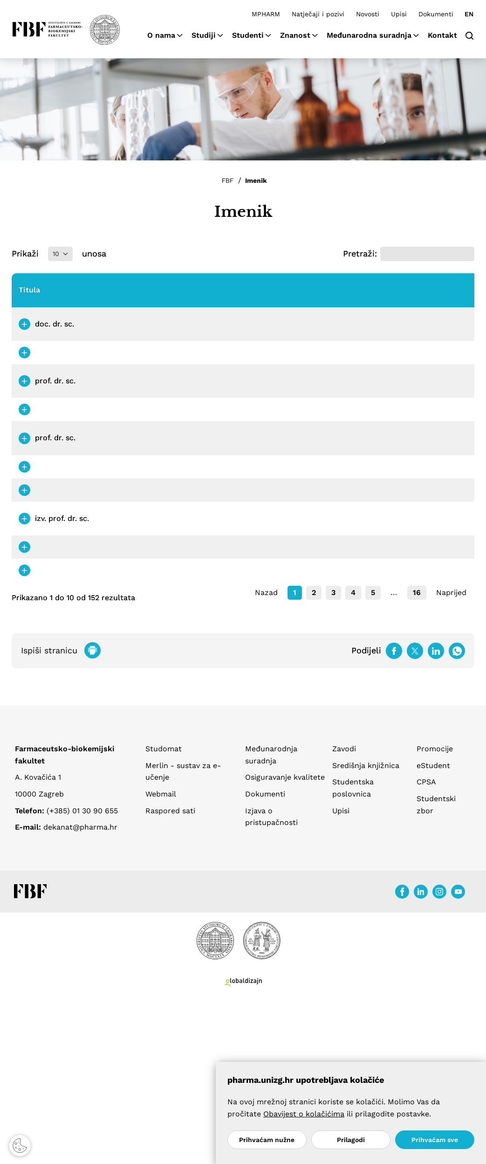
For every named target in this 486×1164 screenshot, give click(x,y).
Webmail (160, 957)
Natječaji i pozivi (318, 14)
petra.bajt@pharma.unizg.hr (288, 473)
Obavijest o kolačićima (303, 1113)
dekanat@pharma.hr (80, 990)
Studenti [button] (248, 35)
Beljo (120, 598)
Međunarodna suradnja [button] (369, 35)
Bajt (118, 473)
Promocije (435, 912)
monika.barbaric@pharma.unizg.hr (300, 513)
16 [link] (417, 755)
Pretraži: (408, 254)
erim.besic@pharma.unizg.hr (289, 663)
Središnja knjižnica (365, 928)
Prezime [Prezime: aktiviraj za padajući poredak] (126, 295)
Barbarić (127, 513)
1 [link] (294, 755)
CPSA (426, 945)
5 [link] (373, 755)
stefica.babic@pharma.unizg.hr (294, 389)
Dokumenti (435, 14)
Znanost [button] (295, 35)
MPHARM (266, 14)
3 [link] (333, 755)
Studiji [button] (204, 35)
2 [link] (314, 755)
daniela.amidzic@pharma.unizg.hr (299, 344)
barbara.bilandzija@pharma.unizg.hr (303, 732)
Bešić (121, 663)
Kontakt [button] (442, 35)
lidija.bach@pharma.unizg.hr (289, 434)
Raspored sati (170, 974)
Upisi (399, 14)
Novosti (367, 14)
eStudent (433, 928)
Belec (121, 552)
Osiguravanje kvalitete (285, 940)
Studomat (163, 912)
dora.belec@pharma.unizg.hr (289, 552)
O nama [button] (161, 35)
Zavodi (344, 912)
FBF (227, 180)
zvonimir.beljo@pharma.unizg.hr (296, 598)
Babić (121, 389)
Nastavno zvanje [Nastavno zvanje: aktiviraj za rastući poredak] (184, 295)
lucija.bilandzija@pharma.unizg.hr (299, 708)
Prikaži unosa (59, 254)
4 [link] (353, 755)
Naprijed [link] (451, 755)
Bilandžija (129, 708)
